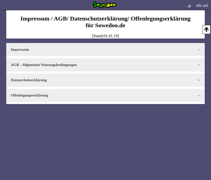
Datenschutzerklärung (29, 80)
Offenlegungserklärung (29, 95)
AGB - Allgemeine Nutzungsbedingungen (44, 65)
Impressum (20, 50)
